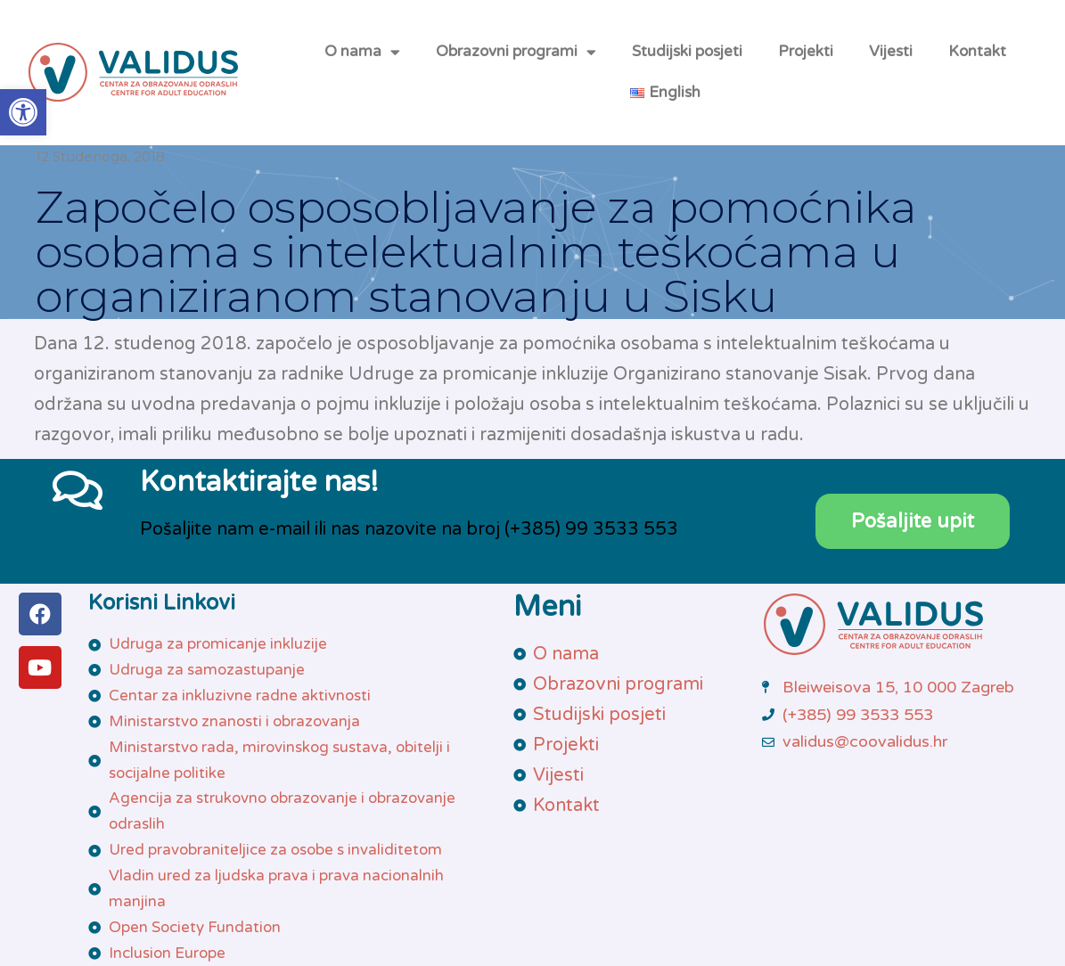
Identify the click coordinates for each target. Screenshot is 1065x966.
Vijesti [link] (891, 51)
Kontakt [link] (977, 51)
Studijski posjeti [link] (687, 51)
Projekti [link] (805, 51)
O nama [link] (362, 52)
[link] (23, 112)
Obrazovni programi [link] (516, 52)
